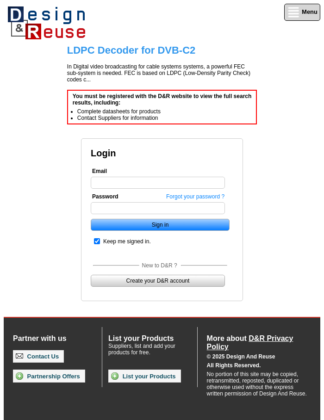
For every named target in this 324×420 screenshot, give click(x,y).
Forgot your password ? (195, 196)
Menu (302, 12)
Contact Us (37, 356)
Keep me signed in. (127, 241)
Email (99, 171)
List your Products (143, 376)
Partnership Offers (48, 376)
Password (105, 196)
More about (250, 342)
